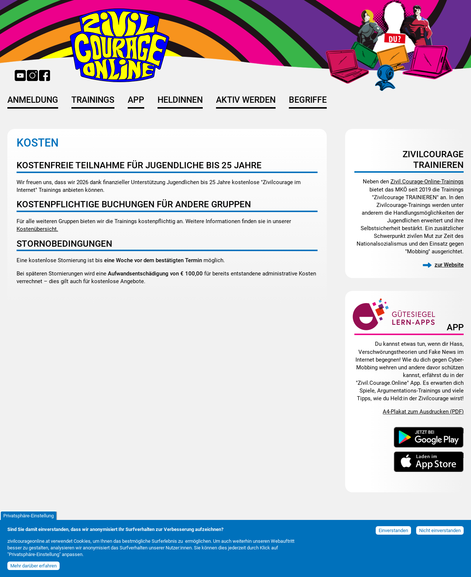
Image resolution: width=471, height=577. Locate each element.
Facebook (44, 75)
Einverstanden (393, 530)
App (136, 100)
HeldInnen (180, 100)
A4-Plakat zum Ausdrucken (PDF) (423, 411)
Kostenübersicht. (37, 229)
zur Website (449, 264)
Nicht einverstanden (440, 530)
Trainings (92, 100)
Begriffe (308, 100)
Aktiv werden (246, 100)
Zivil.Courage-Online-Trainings (427, 181)
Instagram (32, 75)
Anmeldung (32, 100)
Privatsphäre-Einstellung (28, 515)
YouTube (20, 75)
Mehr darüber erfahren (33, 566)
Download (451, 430)
